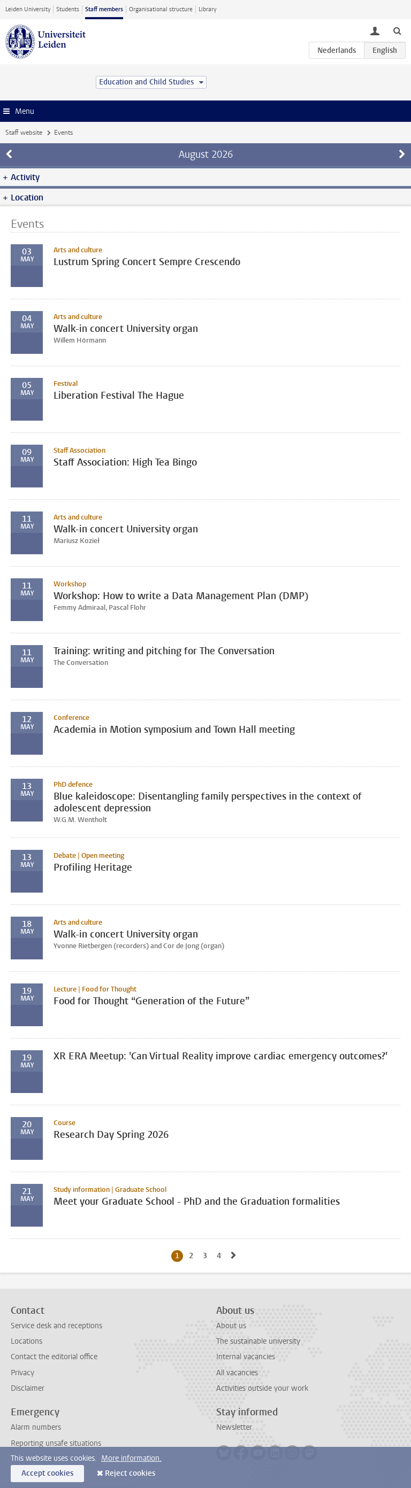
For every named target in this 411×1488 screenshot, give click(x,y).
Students (67, 9)
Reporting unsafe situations (56, 1443)
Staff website (23, 132)
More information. (131, 1458)
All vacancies (237, 1373)
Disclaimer (27, 1388)
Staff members (104, 9)
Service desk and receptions (56, 1326)
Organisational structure (161, 9)
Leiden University (27, 9)
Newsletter (234, 1427)
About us (231, 1326)
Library (207, 9)
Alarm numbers (36, 1427)
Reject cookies (130, 1473)
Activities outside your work (262, 1388)
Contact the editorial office (54, 1357)
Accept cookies (47, 1473)
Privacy (22, 1373)
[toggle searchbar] (397, 30)
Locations (26, 1341)
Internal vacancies (245, 1357)
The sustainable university (258, 1341)
